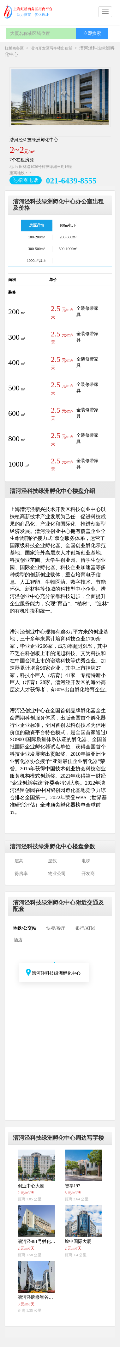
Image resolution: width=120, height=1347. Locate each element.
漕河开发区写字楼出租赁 (51, 48)
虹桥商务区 (14, 48)
